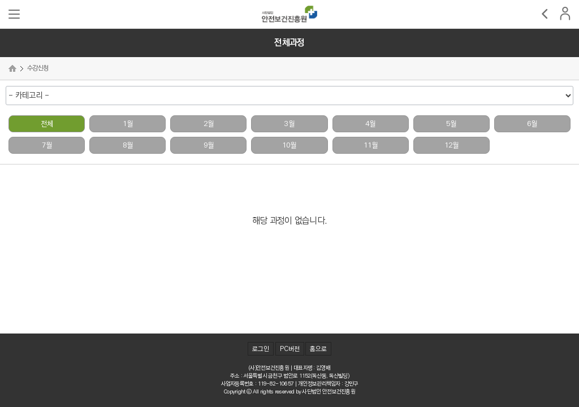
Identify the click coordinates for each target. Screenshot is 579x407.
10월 (289, 145)
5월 (451, 123)
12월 (451, 145)
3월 (289, 123)
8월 (128, 145)
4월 (370, 123)
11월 (371, 145)
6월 (532, 123)
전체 (47, 123)
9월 (209, 145)
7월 (47, 145)
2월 (209, 123)
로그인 (260, 349)
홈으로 (318, 349)
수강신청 (37, 68)
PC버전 (290, 349)
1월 (128, 123)
